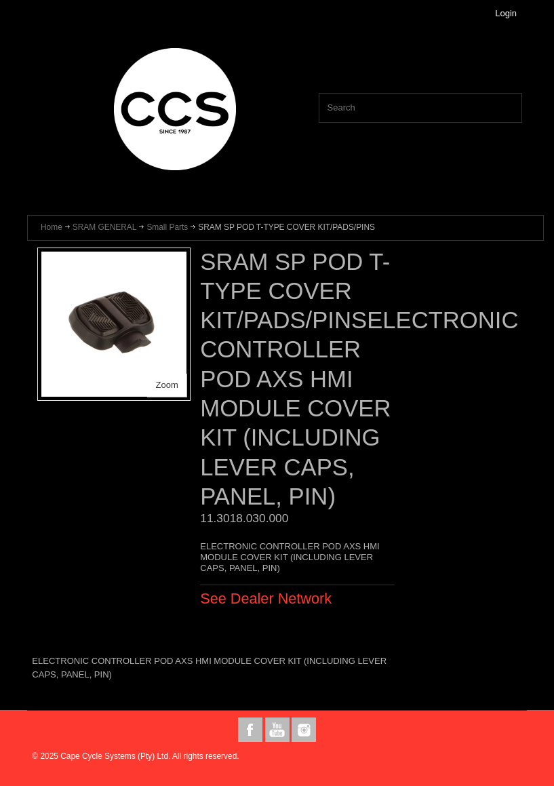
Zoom (167, 385)
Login (506, 13)
